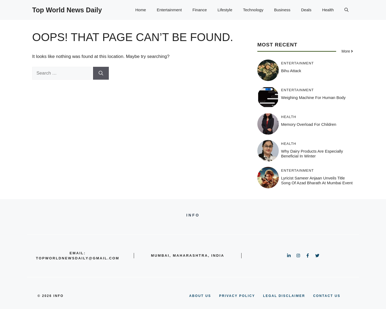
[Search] (101, 73)
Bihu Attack (291, 70)
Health (328, 10)
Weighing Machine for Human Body (313, 97)
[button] (346, 10)
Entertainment (169, 10)
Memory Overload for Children (308, 124)
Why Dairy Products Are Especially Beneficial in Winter (312, 153)
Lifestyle (224, 10)
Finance (199, 10)
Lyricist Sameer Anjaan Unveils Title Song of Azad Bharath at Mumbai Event (317, 180)
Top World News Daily (67, 10)
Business (282, 10)
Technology (253, 10)
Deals (306, 10)
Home (140, 10)
